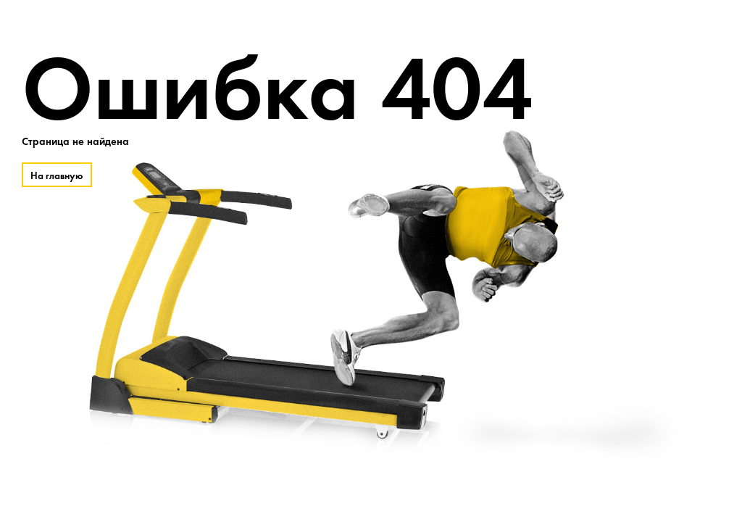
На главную (56, 175)
